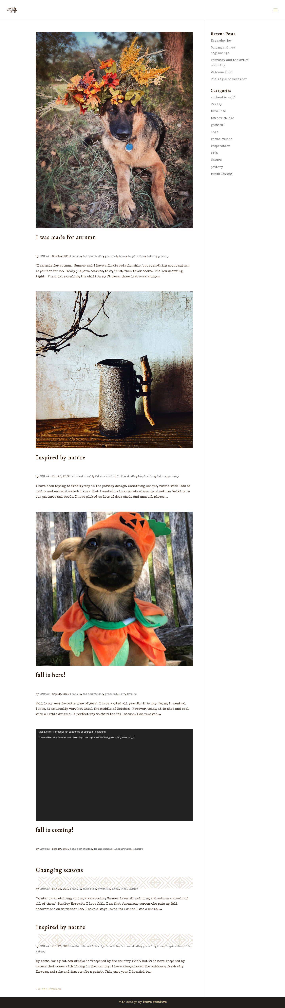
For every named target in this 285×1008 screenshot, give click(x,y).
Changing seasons (59, 870)
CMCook (45, 256)
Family (76, 256)
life (122, 694)
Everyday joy (221, 41)
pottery (163, 256)
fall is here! (51, 675)
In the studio (126, 476)
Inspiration (136, 256)
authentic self (82, 476)
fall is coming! (55, 830)
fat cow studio (93, 256)
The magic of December (229, 79)
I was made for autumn (66, 237)
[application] (114, 775)
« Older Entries (48, 989)
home (122, 256)
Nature (151, 256)
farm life (89, 889)
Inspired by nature (60, 458)
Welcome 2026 (221, 72)
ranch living (221, 174)
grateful (111, 256)
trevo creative (155, 1002)
